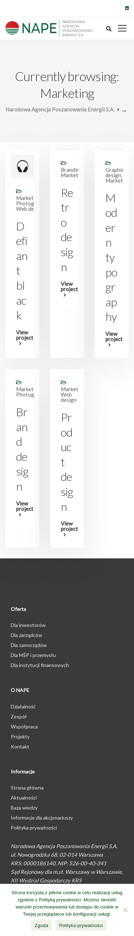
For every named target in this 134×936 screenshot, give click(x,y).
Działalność (23, 706)
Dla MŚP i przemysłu (33, 655)
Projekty (20, 736)
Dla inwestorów (28, 625)
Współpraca (24, 726)
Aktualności (24, 798)
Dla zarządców (26, 635)
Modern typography (111, 257)
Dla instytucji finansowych (40, 665)
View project (22, 335)
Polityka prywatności (34, 828)
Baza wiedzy (24, 808)
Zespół (19, 716)
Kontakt (20, 746)
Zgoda (41, 925)
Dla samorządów (29, 645)
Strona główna (27, 788)
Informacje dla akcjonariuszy (42, 818)
